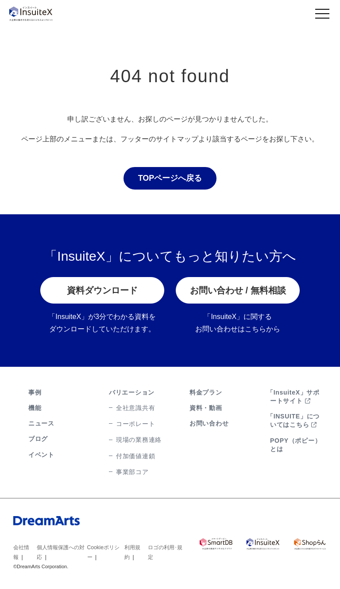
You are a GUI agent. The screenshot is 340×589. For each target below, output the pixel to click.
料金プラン (205, 392)
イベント (41, 454)
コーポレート (135, 423)
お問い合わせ (208, 423)
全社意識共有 (135, 407)
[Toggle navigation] (322, 16)
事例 (34, 392)
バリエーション (132, 392)
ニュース (41, 423)
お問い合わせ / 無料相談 (238, 291)
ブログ (38, 439)
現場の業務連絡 (139, 440)
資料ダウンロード (102, 291)
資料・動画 (205, 407)
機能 (34, 407)
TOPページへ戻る (170, 178)
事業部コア (132, 471)
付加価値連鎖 (135, 456)
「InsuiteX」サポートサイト (293, 396)
